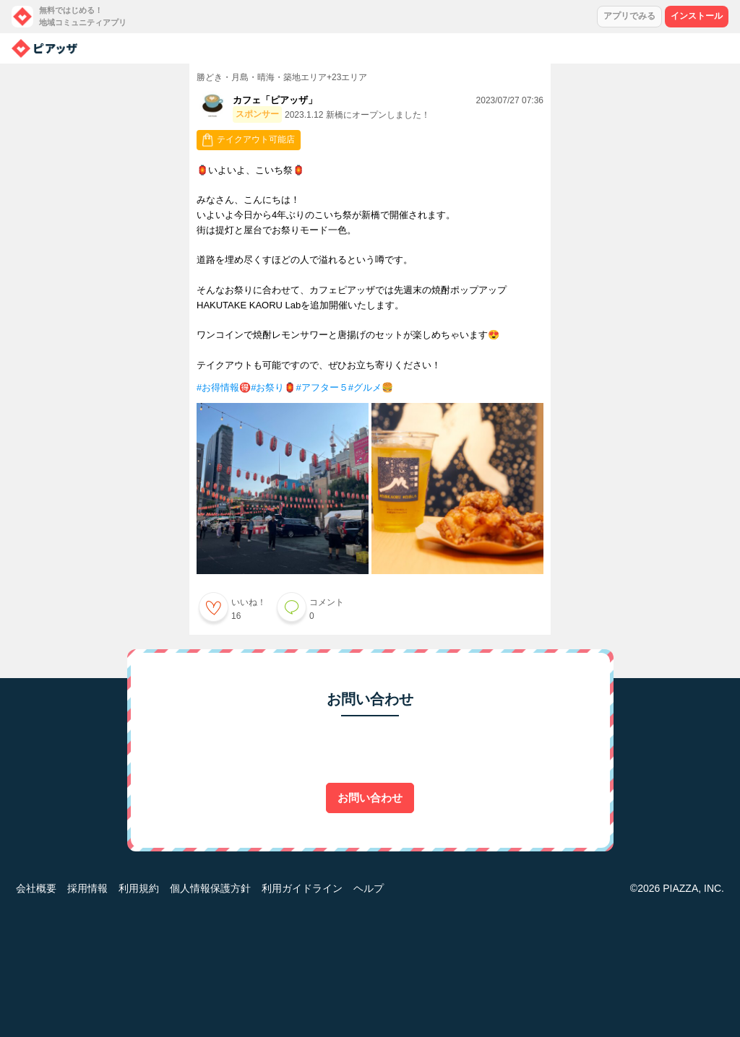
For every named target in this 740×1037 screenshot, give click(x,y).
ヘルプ (368, 888)
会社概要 (36, 888)
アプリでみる (629, 16)
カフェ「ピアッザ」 (275, 100)
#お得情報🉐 (224, 387)
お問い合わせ (370, 797)
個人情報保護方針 (210, 888)
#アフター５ (322, 387)
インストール (697, 16)
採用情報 (87, 888)
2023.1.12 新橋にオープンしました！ (357, 115)
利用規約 (139, 888)
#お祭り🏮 (273, 387)
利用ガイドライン (302, 888)
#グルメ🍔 (370, 387)
